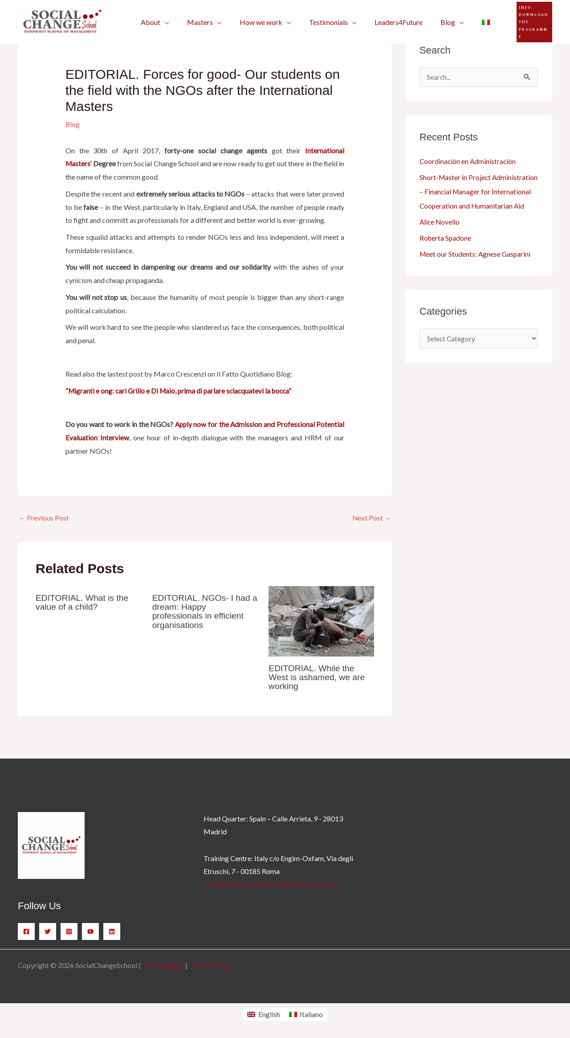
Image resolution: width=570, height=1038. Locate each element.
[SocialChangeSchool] (62, 21)
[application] (163, 22)
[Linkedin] (111, 931)
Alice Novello (440, 236)
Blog (72, 124)
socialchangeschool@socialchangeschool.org (272, 885)
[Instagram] (69, 931)
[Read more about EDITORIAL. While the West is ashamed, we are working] (321, 620)
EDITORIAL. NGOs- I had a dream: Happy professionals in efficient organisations (203, 611)
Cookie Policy (211, 965)
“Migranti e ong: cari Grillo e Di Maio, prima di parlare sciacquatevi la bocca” (181, 390)
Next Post (371, 518)
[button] (522, 21)
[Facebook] (26, 931)
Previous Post (44, 518)
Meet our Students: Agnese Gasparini (476, 268)
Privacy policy (163, 965)
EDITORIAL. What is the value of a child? (84, 602)
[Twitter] (47, 931)
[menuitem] (463, 22)
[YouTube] (90, 931)
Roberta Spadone (445, 252)
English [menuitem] (269, 1014)
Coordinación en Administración (468, 161)
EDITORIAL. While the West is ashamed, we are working (318, 677)
